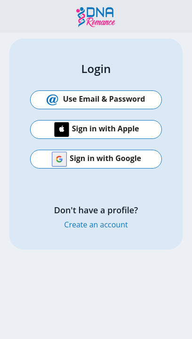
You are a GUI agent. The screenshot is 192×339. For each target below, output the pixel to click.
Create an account (96, 224)
